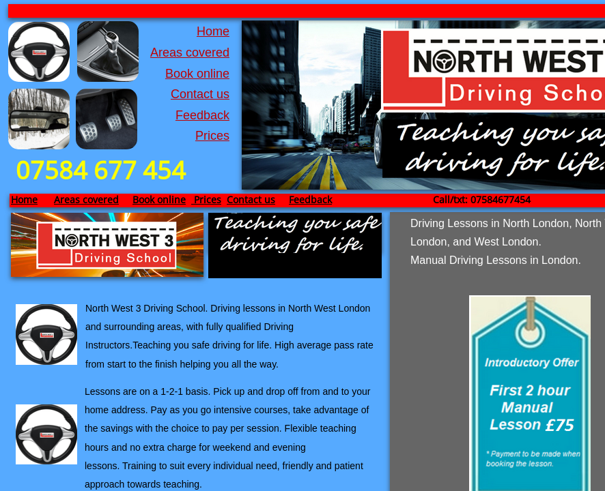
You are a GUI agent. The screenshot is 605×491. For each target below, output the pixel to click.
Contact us (200, 94)
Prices (212, 136)
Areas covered (189, 52)
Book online (197, 73)
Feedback (202, 115)
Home (213, 31)
